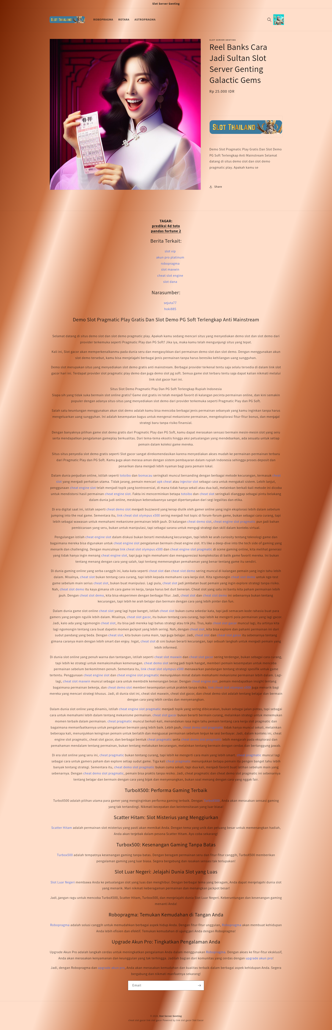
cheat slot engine (170, 275)
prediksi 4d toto (166, 225)
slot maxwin (170, 269)
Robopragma (60, 925)
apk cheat (164, 481)
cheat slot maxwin (168, 657)
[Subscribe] (199, 985)
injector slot (189, 481)
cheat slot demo (183, 571)
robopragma (170, 263)
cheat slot (207, 494)
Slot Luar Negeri (62, 882)
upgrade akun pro (259, 958)
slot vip (170, 251)
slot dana (170, 281)
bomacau (145, 475)
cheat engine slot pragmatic (234, 521)
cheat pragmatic (120, 721)
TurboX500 (212, 800)
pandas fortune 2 (166, 230)
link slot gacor (154, 1020)
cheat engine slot (83, 487)
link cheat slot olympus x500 (138, 515)
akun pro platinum (170, 257)
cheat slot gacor (139, 617)
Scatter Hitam (61, 827)
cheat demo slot (119, 509)
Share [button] (215, 186)
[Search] (269, 19)
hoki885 (170, 309)
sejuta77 (170, 303)
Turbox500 (65, 855)
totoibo (125, 475)
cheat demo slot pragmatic (203, 727)
